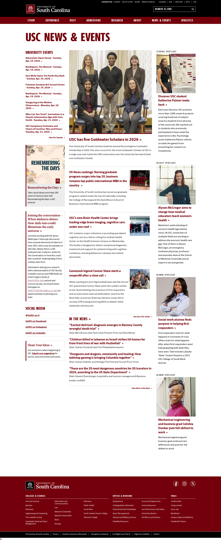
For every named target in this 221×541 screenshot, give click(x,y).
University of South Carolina (38, 534)
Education (29, 509)
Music (57, 520)
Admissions (93, 20)
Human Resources (149, 505)
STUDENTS (117, 2)
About (138, 20)
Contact (156, 534)
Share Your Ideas (39, 345)
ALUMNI (137, 2)
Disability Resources (120, 521)
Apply (188, 2)
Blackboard (175, 513)
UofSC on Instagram (36, 327)
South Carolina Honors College (95, 513)
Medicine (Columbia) (63, 512)
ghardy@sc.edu (36, 280)
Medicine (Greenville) (63, 516)
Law (56, 508)
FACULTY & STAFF (127, 2)
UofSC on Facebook (36, 321)
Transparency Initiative (100, 534)
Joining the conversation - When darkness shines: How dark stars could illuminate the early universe (45, 223)
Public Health (89, 505)
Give (194, 2)
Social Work (88, 509)
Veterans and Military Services (124, 517)
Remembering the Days (43, 187)
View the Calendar (56, 138)
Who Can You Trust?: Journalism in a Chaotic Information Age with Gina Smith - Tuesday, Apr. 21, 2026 (45, 117)
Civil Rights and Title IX (121, 534)
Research (117, 20)
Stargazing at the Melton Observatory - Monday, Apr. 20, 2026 (42, 105)
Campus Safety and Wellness (182, 517)
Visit (73, 20)
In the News (78, 319)
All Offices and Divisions (151, 517)
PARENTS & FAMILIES (148, 2)
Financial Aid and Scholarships (124, 509)
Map (170, 2)
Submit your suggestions (43, 354)
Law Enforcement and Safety (153, 509)
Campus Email (176, 505)
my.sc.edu (175, 509)
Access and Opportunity (151, 501)
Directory (179, 2)
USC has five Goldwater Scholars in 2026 (103, 140)
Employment (118, 501)
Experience (52, 20)
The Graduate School (34, 517)
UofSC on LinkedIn (35, 333)
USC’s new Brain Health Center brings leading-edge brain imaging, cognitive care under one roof (97, 223)
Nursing (58, 524)
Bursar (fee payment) (121, 513)
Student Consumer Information (74, 534)
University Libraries (149, 513)
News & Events (161, 20)
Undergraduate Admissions (123, 505)
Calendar (162, 2)
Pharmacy (87, 501)
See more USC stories (141, 317)
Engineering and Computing (36, 513)
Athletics (187, 20)
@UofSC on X (33, 315)
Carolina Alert (176, 501)
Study (31, 20)
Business (29, 505)
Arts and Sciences (32, 501)
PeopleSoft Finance (178, 521)
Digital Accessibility (141, 534)
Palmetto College (90, 517)
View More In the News (141, 388)
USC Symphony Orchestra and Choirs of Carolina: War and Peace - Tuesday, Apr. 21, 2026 (44, 129)
